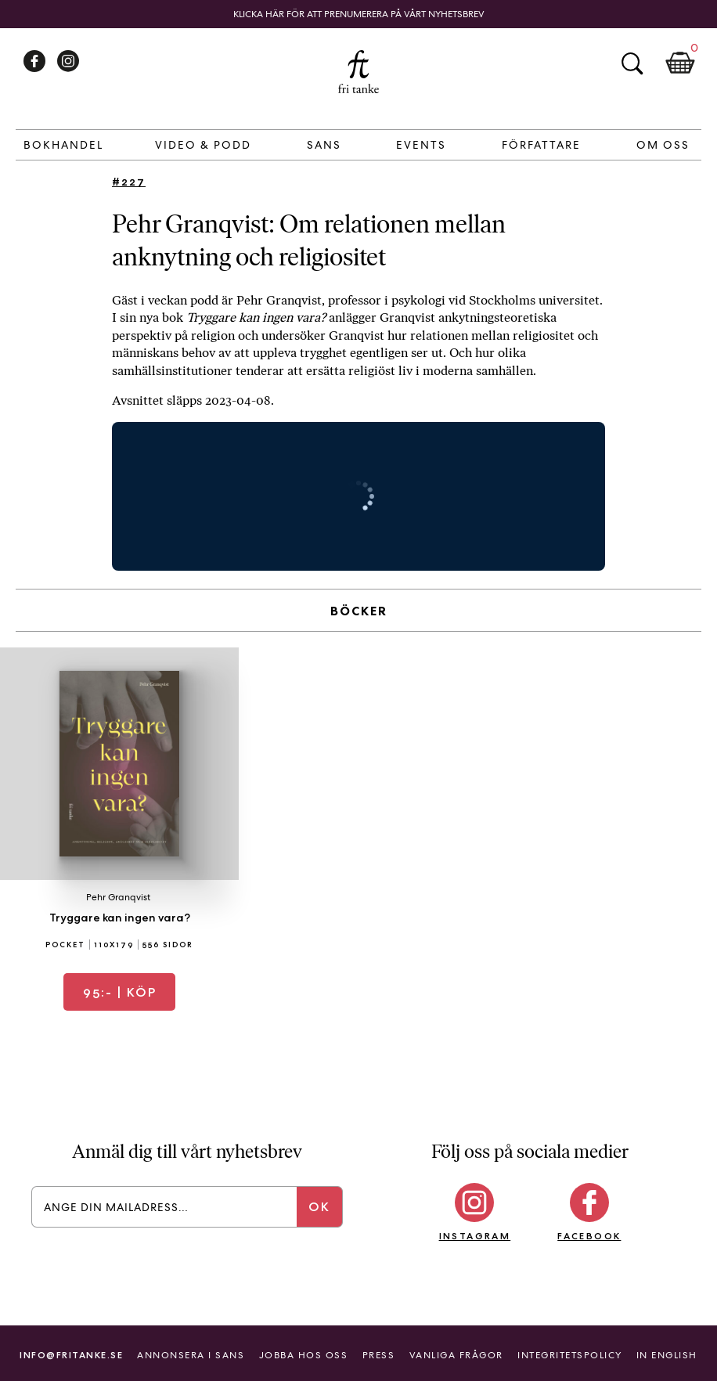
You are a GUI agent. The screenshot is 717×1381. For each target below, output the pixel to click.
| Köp (120, 992)
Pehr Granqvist (118, 897)
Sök (632, 63)
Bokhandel (63, 145)
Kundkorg (680, 63)
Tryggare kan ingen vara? (119, 917)
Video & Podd (203, 145)
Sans (324, 145)
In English (666, 1355)
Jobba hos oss (303, 1355)
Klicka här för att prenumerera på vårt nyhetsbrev (359, 14)
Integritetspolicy (569, 1355)
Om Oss (663, 145)
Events (421, 145)
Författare (541, 145)
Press (378, 1355)
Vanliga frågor (456, 1355)
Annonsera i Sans (190, 1355)
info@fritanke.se (71, 1355)
